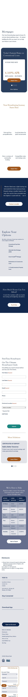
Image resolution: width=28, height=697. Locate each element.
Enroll (14, 684)
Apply (14, 694)
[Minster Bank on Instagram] (14, 600)
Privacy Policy (5, 634)
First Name (7, 373)
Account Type (5, 672)
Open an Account (10, 624)
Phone (3, 396)
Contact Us (4, 584)
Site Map (4, 643)
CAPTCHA (5, 414)
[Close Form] (1, 668)
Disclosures (4, 632)
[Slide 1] (11, 85)
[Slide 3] (14, 85)
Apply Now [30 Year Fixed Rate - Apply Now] (14, 80)
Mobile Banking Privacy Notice (9, 636)
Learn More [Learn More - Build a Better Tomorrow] (14, 459)
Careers (3, 585)
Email (5, 388)
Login (4, 695)
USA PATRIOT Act (6, 640)
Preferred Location (9, 403)
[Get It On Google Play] (14, 614)
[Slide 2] (13, 85)
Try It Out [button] (14, 305)
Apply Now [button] (14, 169)
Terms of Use (5, 638)
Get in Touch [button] (14, 541)
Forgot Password (12, 686)
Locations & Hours (6, 582)
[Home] (5, 5)
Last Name (7, 380)
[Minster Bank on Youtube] (10, 600)
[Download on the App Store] (6, 614)
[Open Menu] (23, 5)
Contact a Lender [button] (14, 204)
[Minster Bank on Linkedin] (7, 600)
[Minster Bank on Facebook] (3, 600)
